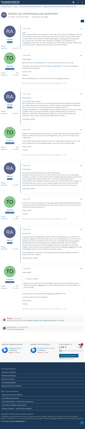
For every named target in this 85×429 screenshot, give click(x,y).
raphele (12, 17)
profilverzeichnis (40, 63)
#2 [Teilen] (81, 55)
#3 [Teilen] (81, 94)
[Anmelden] (78, 2)
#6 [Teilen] (81, 199)
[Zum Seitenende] (82, 422)
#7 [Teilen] (81, 229)
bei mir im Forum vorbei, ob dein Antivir (48, 66)
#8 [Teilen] (81, 268)
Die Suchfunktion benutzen (10, 398)
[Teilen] (82, 21)
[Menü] (82, 2)
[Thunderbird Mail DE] (10, 2)
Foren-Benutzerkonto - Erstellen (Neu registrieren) (17, 401)
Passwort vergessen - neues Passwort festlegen (17, 408)
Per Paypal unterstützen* (69, 356)
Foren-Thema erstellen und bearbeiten (14, 405)
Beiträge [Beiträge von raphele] (3, 46)
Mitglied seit (4, 48)
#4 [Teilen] (81, 130)
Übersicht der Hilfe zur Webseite (12, 395)
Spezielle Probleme (33, 320)
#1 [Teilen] (81, 28)
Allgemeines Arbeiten (49, 320)
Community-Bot (12, 327)
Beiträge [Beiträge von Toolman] (3, 73)
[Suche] (73, 2)
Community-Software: (13, 421)
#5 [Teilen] (81, 165)
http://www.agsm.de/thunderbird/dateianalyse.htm (63, 203)
